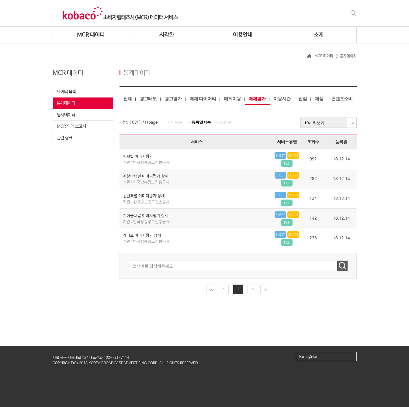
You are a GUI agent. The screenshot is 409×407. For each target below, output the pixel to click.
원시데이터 (66, 114)
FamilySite (308, 357)
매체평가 (256, 98)
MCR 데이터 (91, 35)
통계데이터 (66, 103)
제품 (319, 98)
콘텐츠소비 (341, 98)
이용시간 (281, 98)
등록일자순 (201, 122)
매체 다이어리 (202, 98)
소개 (319, 35)
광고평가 (173, 98)
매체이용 (232, 98)
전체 (127, 98)
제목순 (176, 122)
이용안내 (242, 35)
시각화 (166, 35)
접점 (302, 98)
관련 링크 (64, 137)
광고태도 (148, 98)
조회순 (226, 122)
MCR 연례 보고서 (71, 126)
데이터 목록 (66, 91)
